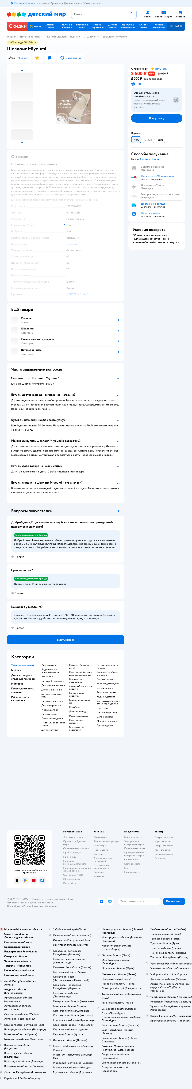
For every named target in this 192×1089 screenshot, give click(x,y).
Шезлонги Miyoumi (115, 36)
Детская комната (30, 36)
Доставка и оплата (73, 837)
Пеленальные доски (52, 718)
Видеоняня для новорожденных (50, 671)
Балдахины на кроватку (76, 694)
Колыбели (74, 707)
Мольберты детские (107, 721)
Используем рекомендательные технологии (30, 902)
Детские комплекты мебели (107, 666)
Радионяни (47, 676)
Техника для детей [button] (22, 665)
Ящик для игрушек (106, 692)
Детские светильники (53, 685)
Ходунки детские (106, 696)
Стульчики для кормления (76, 728)
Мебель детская (49, 709)
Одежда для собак (164, 854)
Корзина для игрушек (108, 683)
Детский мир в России (19, 906)
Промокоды (69, 856)
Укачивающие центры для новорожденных (108, 702)
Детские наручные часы (51, 695)
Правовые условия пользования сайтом (52, 899)
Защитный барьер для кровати (80, 687)
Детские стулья (49, 729)
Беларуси (51, 906)
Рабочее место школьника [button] (20, 698)
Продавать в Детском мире (74, 843)
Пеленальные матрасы (76, 721)
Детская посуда (105, 679)
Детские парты (49, 714)
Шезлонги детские (107, 712)
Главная (11, 36)
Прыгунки (102, 708)
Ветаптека (160, 858)
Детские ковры (105, 688)
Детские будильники (52, 681)
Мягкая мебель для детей (79, 666)
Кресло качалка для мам (79, 701)
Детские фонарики (51, 689)
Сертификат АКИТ (73, 874)
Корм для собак (163, 849)
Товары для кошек (164, 837)
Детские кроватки (51, 705)
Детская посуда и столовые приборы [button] (23, 677)
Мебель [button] (16, 670)
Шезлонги (93, 36)
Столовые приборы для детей (107, 673)
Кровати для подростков (75, 680)
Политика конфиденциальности (75, 862)
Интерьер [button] (17, 683)
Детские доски (105, 725)
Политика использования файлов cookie (77, 869)
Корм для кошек (163, 841)
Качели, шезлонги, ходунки (63, 36)
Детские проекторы (52, 701)
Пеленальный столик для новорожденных (80, 673)
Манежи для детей (79, 716)
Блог (126, 867)
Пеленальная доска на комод (53, 724)
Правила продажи (72, 852)
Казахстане (38, 906)
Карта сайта (69, 883)
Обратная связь (71, 879)
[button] (176, 26)
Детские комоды (78, 711)
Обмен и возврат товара (76, 848)
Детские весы (48, 665)
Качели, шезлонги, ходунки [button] (22, 690)
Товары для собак (164, 845)
